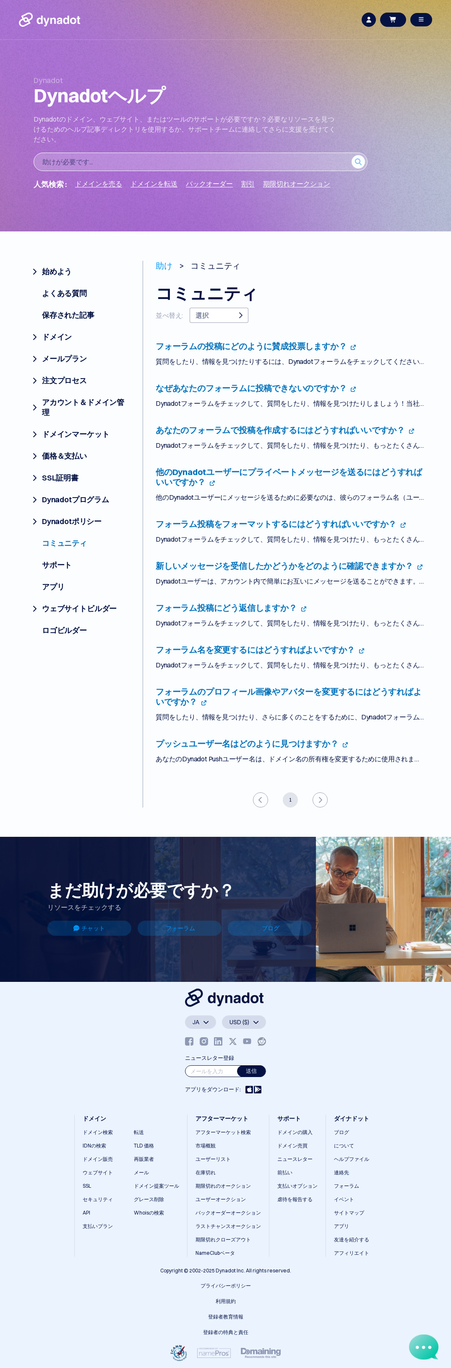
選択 (219, 315)
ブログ (270, 928)
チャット (89, 928)
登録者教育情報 (225, 1316)
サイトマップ (349, 1213)
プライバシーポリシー (226, 1285)
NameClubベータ (215, 1253)
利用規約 (226, 1301)
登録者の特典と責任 (225, 1332)
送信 (251, 1070)
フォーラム (180, 928)
